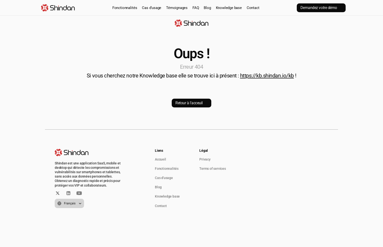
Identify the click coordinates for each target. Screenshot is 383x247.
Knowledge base (229, 8)
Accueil (160, 159)
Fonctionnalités (124, 8)
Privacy (205, 159)
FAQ (195, 8)
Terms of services (212, 169)
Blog (207, 8)
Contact (253, 8)
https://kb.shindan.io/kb (267, 76)
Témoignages (177, 8)
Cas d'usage (151, 8)
